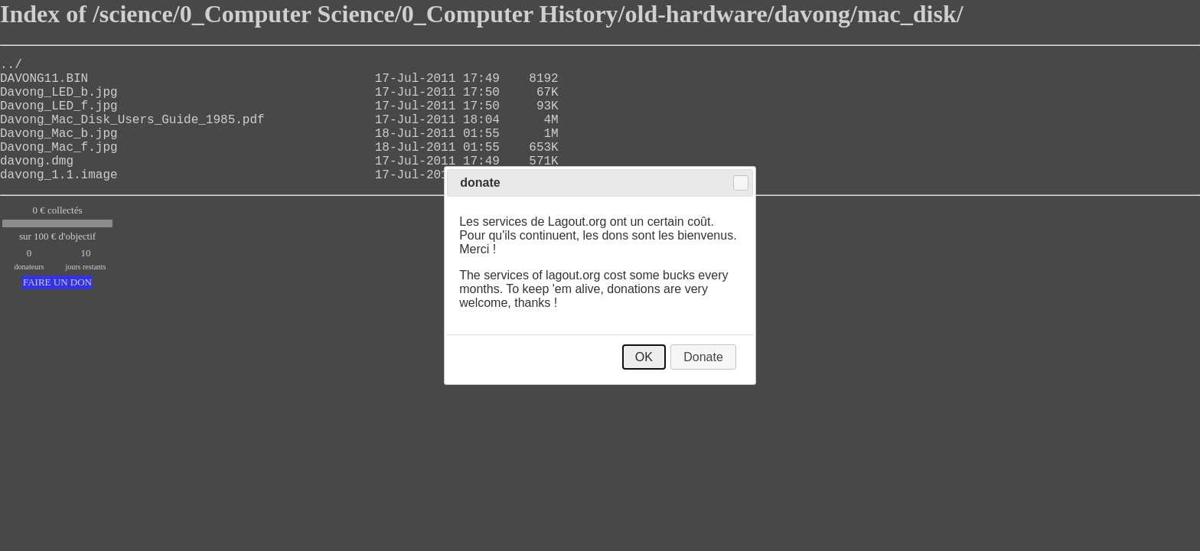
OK (644, 357)
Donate (703, 357)
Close (740, 183)
